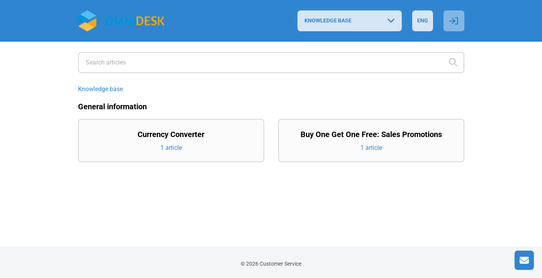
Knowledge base (100, 89)
